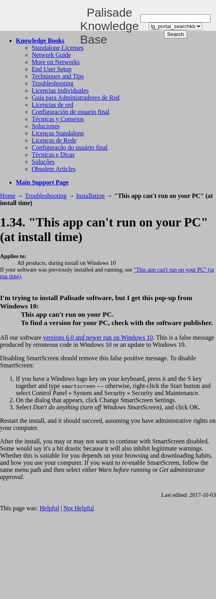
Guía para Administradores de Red (75, 97)
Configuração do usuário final (70, 147)
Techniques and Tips (58, 76)
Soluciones (45, 126)
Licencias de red (52, 104)
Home (7, 195)
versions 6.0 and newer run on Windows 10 (98, 337)
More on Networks (56, 62)
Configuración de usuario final (70, 111)
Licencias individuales (60, 90)
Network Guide (51, 54)
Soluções (43, 161)
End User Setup (51, 69)
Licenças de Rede (54, 140)
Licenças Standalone (58, 133)
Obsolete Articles (54, 168)
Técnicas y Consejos (58, 119)
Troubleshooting (52, 83)
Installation (90, 195)
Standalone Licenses (58, 47)
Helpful (49, 508)
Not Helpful (78, 508)
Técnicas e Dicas (53, 154)
